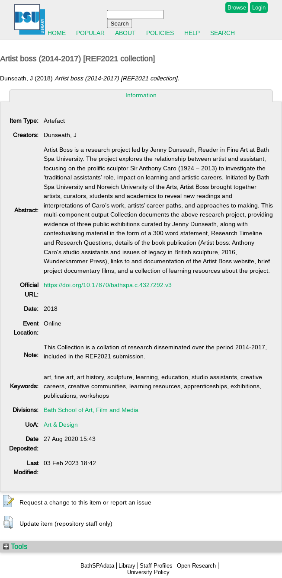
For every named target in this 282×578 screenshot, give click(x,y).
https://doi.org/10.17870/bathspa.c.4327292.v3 (108, 284)
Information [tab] (141, 95)
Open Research (196, 565)
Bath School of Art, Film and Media (91, 409)
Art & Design (61, 424)
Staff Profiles (156, 565)
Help (192, 32)
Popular (90, 32)
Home (57, 32)
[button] (8, 501)
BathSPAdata (97, 565)
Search (222, 32)
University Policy (148, 572)
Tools (15, 546)
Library (127, 565)
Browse (237, 7)
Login (259, 7)
